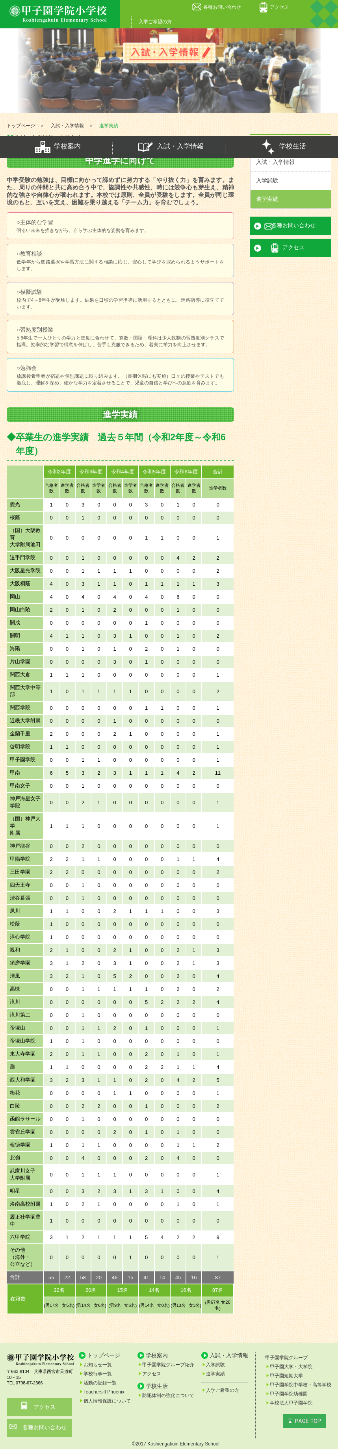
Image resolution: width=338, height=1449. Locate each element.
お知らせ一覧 (98, 1364)
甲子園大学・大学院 (291, 1366)
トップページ (103, 1355)
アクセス (279, 7)
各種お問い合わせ (222, 7)
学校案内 (56, 147)
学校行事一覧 (98, 1374)
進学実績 (267, 199)
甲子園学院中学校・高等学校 (300, 1385)
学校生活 (281, 147)
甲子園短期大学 (286, 1375)
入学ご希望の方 (155, 21)
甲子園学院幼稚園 (289, 1394)
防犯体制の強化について (168, 1395)
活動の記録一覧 (100, 1383)
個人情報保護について (107, 1401)
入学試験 (267, 180)
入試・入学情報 (169, 147)
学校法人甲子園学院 (291, 1403)
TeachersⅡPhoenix (104, 1392)
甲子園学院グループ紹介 (168, 1364)
